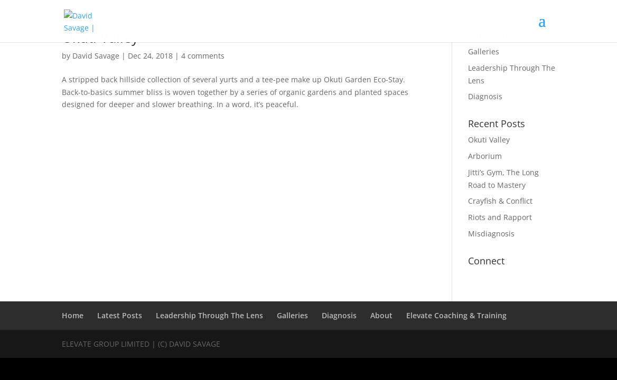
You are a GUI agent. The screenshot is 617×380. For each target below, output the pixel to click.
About (381, 315)
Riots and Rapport (500, 217)
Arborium (485, 156)
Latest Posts (119, 315)
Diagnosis (485, 96)
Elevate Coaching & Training (456, 315)
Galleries (483, 51)
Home (72, 315)
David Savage (95, 56)
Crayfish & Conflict (500, 201)
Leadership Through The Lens (209, 315)
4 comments (203, 56)
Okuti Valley (489, 140)
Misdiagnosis (491, 234)
